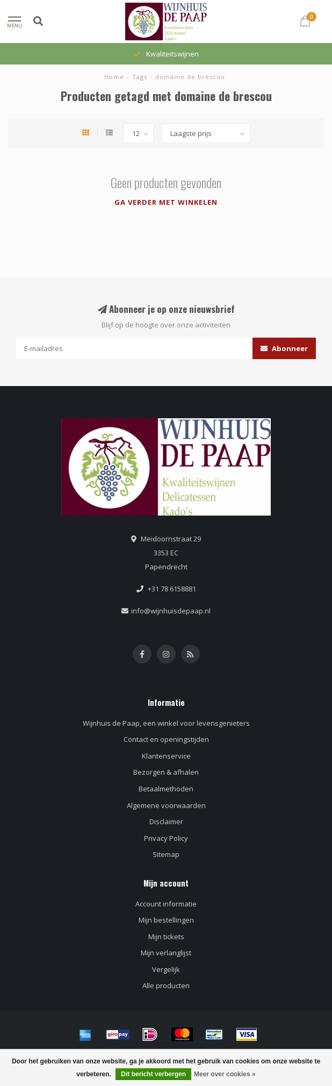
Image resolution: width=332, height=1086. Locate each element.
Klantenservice (166, 756)
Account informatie (166, 904)
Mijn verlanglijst (166, 953)
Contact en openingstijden (166, 739)
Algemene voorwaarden (166, 805)
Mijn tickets (166, 936)
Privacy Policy (166, 838)
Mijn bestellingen (166, 920)
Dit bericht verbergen (153, 1074)
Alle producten (166, 985)
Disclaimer (166, 821)
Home (114, 77)
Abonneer (284, 348)
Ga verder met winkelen (166, 202)
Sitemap (166, 854)
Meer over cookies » (225, 1074)
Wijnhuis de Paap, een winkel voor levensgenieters (166, 723)
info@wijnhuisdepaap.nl (171, 611)
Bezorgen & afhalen (166, 772)
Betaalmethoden (166, 789)
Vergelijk (166, 969)
